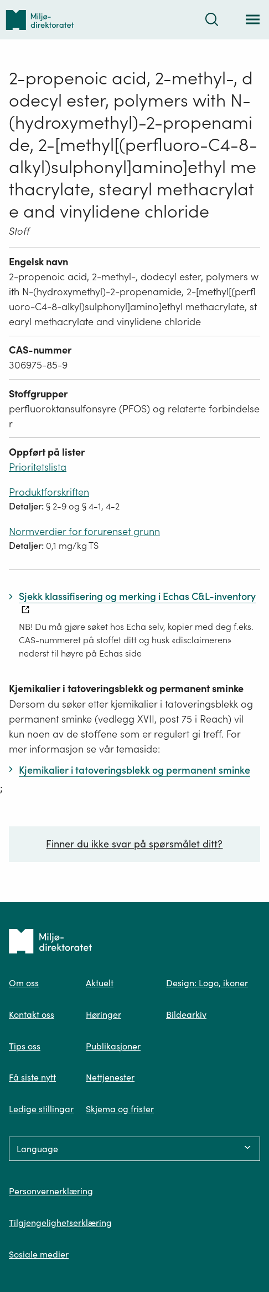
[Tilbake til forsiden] (40, 19)
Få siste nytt (32, 1077)
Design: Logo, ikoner (207, 982)
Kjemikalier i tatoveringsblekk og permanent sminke (126, 688)
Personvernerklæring (51, 1191)
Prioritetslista (37, 467)
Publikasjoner (113, 1046)
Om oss (24, 982)
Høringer (103, 1014)
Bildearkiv (186, 1014)
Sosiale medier (39, 1254)
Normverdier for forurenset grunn (84, 531)
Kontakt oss (31, 1014)
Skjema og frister (120, 1108)
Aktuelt (99, 982)
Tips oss (24, 1046)
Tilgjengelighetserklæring (60, 1222)
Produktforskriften (49, 492)
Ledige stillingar (41, 1108)
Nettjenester (110, 1077)
